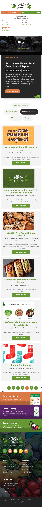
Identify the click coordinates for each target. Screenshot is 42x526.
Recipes (28, 118)
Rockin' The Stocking (21, 365)
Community (21, 48)
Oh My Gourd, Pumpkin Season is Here (21, 148)
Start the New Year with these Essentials (21, 234)
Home (15, 48)
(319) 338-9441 (6, 24)
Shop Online (12, 12)
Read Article (21, 163)
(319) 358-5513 (26, 24)
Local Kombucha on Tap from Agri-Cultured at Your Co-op (21, 191)
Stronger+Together (21, 105)
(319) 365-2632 (6, 30)
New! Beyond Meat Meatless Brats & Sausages (21, 281)
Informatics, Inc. (26, 502)
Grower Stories (11, 112)
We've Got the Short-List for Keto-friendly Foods (21, 324)
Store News (15, 118)
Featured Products (29, 112)
